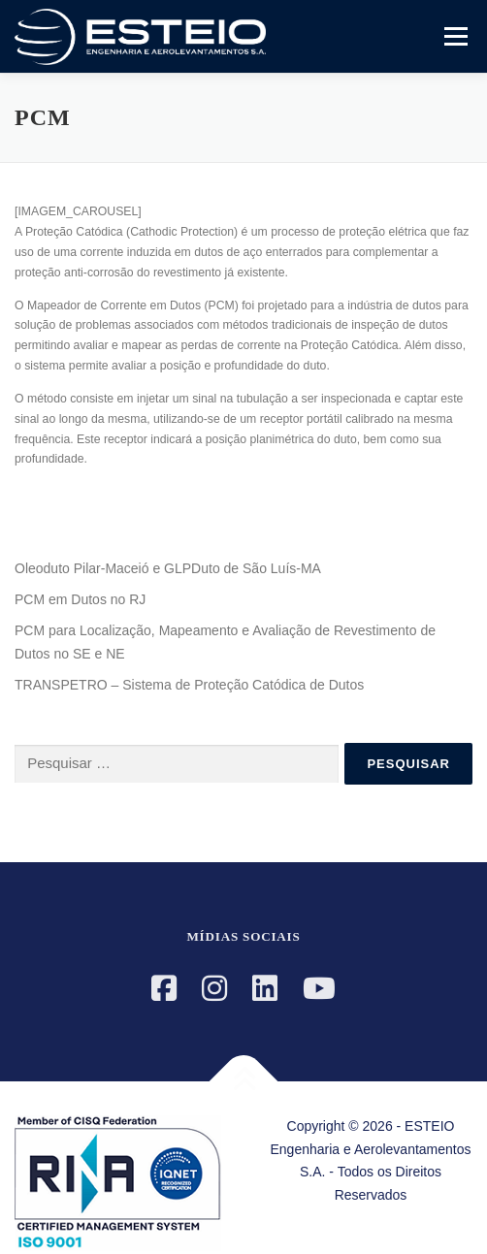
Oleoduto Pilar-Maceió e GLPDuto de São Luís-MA (168, 568)
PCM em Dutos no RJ (80, 599)
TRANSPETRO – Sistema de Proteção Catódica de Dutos (189, 684)
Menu (453, 36)
